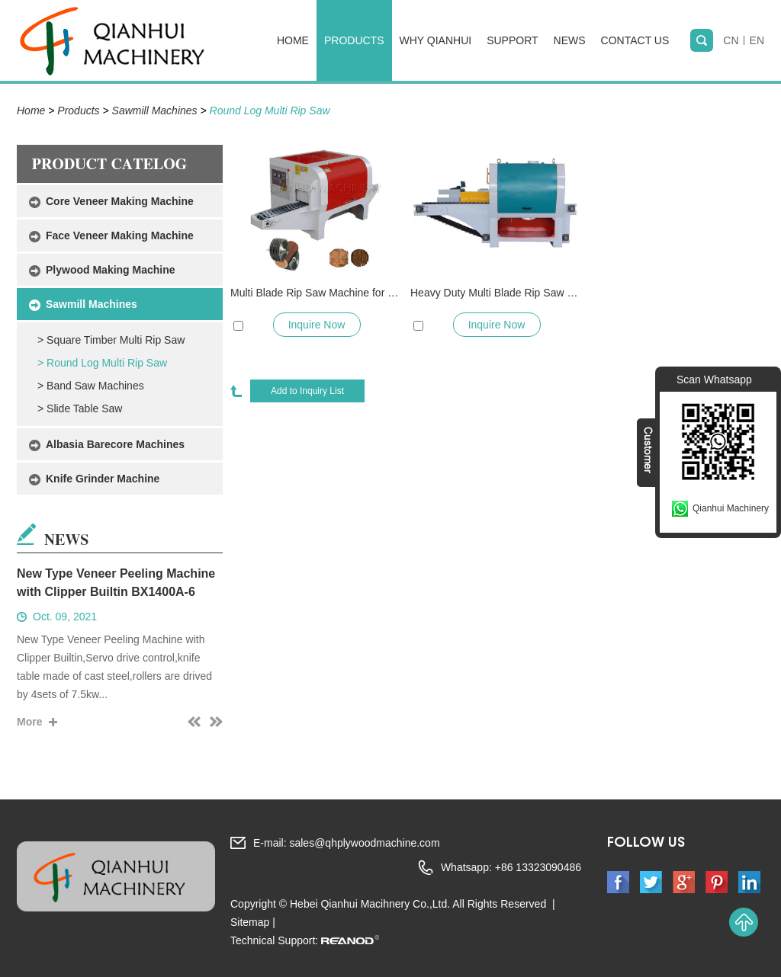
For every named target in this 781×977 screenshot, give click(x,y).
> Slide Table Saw (79, 408)
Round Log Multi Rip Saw (270, 110)
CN (730, 40)
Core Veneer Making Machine (120, 201)
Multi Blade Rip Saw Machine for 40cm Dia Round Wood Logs (316, 293)
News (570, 40)
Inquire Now (317, 325)
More (29, 722)
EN (757, 40)
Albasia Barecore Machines (115, 444)
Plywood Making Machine (110, 270)
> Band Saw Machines (90, 386)
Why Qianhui (436, 40)
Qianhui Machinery (731, 508)
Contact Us (635, 40)
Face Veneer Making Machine (120, 235)
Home (293, 40)
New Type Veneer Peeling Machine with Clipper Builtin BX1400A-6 (116, 582)
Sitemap (249, 922)
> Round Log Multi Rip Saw (102, 363)
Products (354, 40)
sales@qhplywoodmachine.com (364, 843)
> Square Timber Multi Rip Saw (111, 340)
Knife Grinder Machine (102, 478)
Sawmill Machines (155, 110)
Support (512, 40)
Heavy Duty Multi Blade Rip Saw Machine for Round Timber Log (496, 293)
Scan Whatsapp (714, 379)
